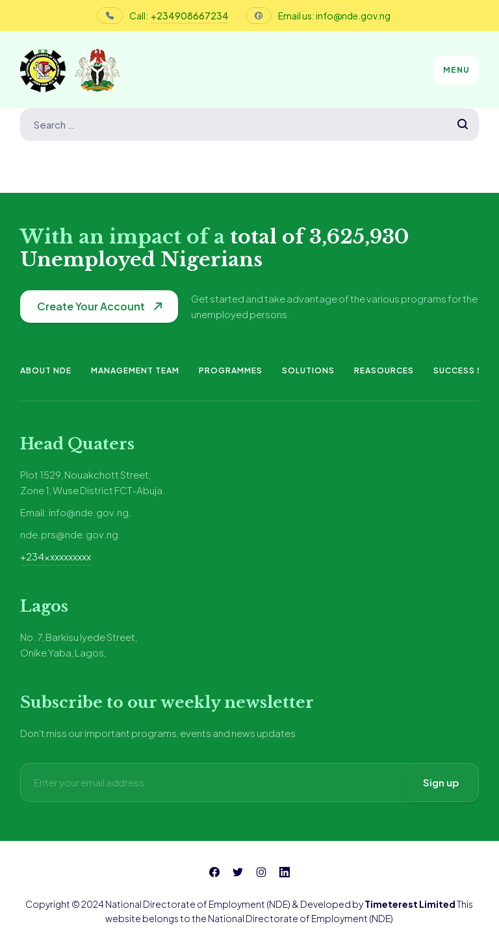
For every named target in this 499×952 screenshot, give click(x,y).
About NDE (45, 370)
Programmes (230, 370)
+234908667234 (190, 15)
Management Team (135, 370)
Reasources (384, 370)
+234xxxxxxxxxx (55, 556)
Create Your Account (91, 306)
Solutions (308, 370)
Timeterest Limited (410, 904)
